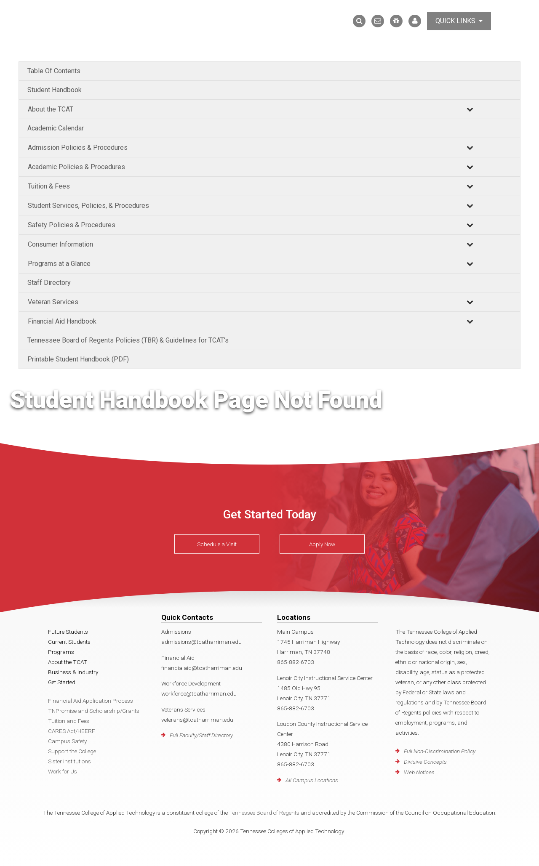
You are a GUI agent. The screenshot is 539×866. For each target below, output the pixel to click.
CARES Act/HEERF (71, 731)
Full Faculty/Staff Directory (201, 735)
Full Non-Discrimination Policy (439, 751)
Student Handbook (54, 90)
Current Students (69, 641)
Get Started (61, 682)
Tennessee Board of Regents (264, 812)
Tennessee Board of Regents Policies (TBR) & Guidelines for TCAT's (128, 340)
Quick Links (459, 21)
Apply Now (322, 544)
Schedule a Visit (217, 544)
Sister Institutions (69, 761)
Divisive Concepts (425, 761)
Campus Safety (67, 741)
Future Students (68, 631)
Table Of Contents (53, 71)
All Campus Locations (312, 780)
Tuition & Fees (49, 186)
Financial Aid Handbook (62, 321)
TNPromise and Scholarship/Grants (93, 710)
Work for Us (62, 771)
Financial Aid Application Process (90, 700)
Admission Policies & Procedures (78, 147)
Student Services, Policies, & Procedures (88, 206)
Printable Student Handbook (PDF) (78, 359)
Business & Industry (73, 672)
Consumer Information (60, 244)
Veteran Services (53, 302)
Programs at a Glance (59, 264)
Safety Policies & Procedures (71, 225)
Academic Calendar (55, 128)
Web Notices (419, 772)
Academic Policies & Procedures (76, 167)
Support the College (72, 751)
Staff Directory (49, 283)
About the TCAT (50, 109)
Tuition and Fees (68, 720)
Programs (61, 651)
